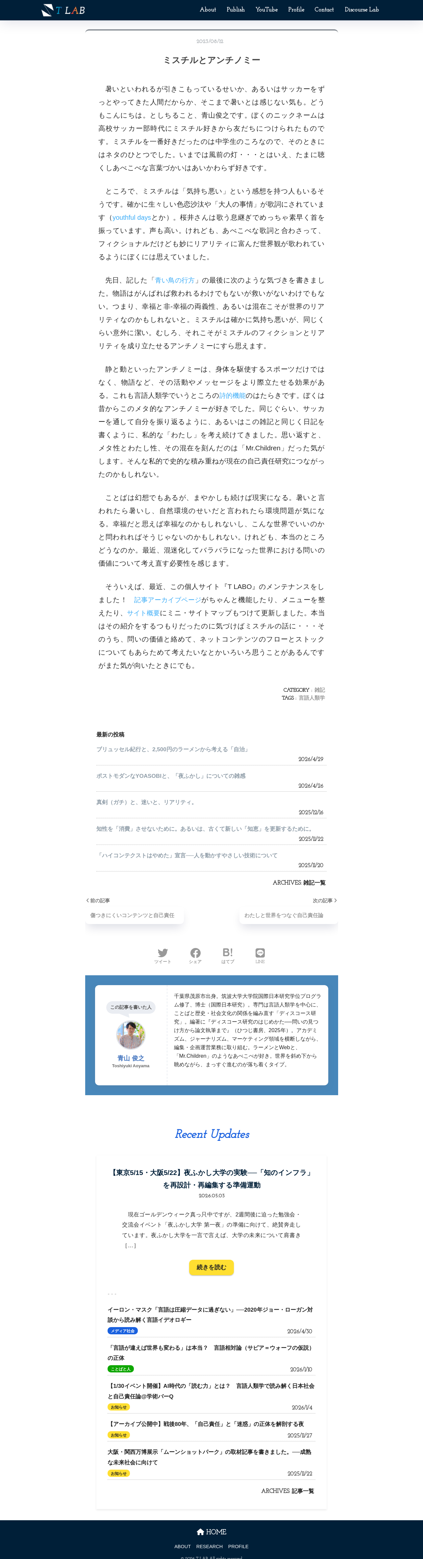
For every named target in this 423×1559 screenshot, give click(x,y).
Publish (236, 10)
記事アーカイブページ (171, 599)
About (208, 10)
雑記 (319, 690)
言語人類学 (312, 698)
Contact (324, 10)
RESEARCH (209, 1539)
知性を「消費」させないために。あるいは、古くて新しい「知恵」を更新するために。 (205, 829)
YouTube (267, 10)
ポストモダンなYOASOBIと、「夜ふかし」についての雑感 (170, 776)
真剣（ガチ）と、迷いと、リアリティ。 (146, 802)
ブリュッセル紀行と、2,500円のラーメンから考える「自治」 (173, 749)
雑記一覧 (314, 883)
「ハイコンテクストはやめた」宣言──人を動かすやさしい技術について (187, 855)
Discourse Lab (362, 10)
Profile (296, 10)
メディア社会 (123, 1324)
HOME (211, 1526)
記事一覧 (303, 1484)
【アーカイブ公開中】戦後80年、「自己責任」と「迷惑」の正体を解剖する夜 (206, 1417)
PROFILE (238, 1539)
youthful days (132, 217)
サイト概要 (153, 613)
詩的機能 (237, 395)
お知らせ (119, 1400)
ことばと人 (121, 1362)
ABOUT (182, 1539)
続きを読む (211, 1260)
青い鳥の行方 (175, 280)
